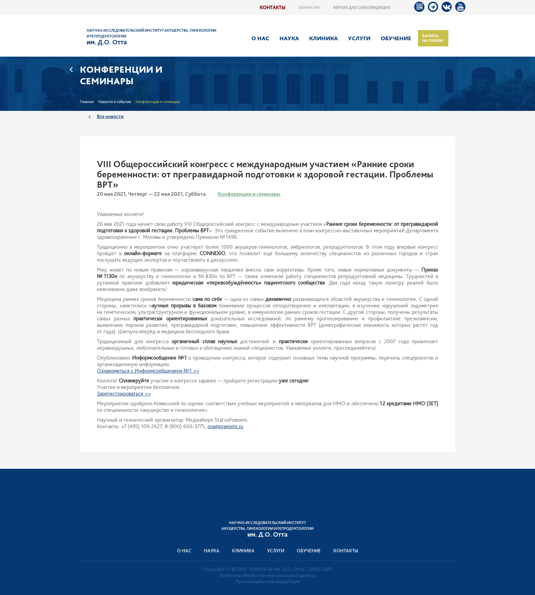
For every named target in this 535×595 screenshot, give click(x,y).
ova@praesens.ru (225, 426)
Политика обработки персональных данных (267, 575)
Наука (289, 38)
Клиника (323, 38)
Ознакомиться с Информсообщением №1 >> (148, 370)
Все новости (110, 116)
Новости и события (114, 101)
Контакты (272, 7)
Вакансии (309, 7)
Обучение (396, 38)
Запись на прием (432, 38)
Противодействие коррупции (267, 581)
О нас (260, 38)
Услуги (359, 38)
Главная (87, 101)
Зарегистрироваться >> (124, 393)
